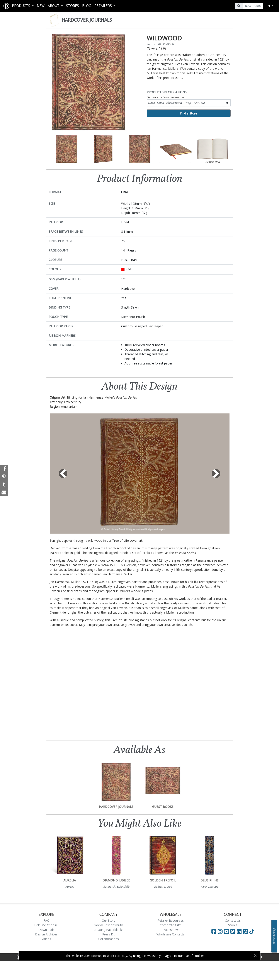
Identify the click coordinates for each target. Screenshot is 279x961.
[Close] (255, 955)
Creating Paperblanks (108, 930)
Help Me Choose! (46, 925)
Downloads (46, 930)
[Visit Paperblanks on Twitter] (233, 931)
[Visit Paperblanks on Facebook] (213, 931)
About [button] (54, 5)
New (40, 5)
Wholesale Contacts (171, 934)
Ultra (176, 103)
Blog (86, 5)
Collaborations (108, 939)
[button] (63, 473)
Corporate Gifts (171, 925)
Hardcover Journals (87, 20)
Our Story (108, 920)
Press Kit (108, 934)
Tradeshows (170, 930)
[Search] (252, 6)
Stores (72, 5)
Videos (46, 939)
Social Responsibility (108, 925)
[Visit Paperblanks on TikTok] (251, 931)
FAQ (46, 920)
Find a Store (188, 113)
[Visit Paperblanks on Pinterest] (246, 931)
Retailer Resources (170, 920)
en (268, 6)
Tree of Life (157, 48)
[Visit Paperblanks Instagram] (220, 931)
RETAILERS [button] (103, 5)
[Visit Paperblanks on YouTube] (227, 931)
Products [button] (21, 5)
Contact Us (233, 920)
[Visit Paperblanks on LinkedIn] (240, 931)
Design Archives (46, 934)
